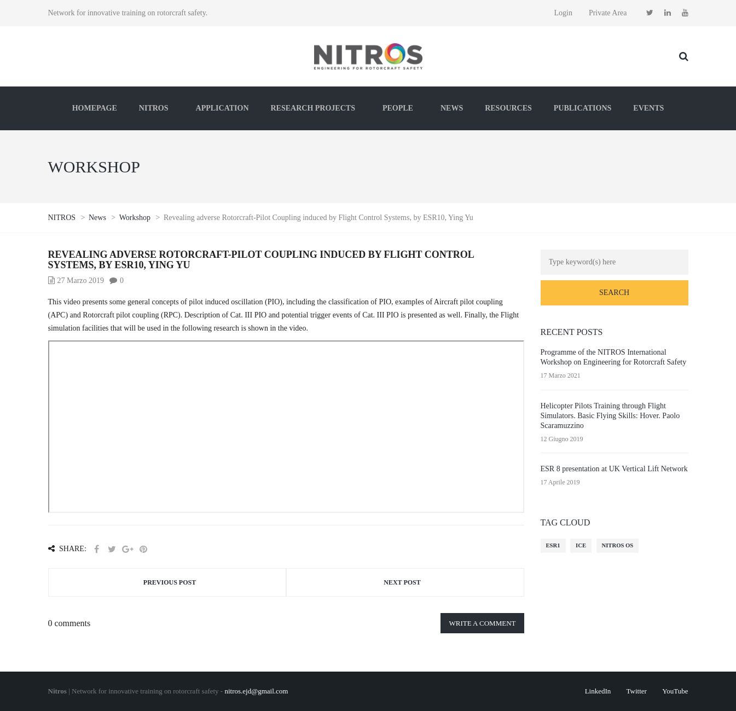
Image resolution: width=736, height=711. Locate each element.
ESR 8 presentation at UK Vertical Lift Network (614, 469)
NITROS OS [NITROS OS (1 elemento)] (618, 545)
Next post (402, 582)
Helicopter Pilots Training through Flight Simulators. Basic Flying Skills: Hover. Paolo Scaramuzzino (610, 416)
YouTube (675, 691)
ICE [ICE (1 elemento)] (581, 545)
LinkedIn (598, 691)
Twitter (637, 691)
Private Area (608, 13)
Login (563, 13)
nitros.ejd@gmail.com (256, 691)
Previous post (169, 582)
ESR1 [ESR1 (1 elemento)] (553, 545)
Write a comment (482, 623)
